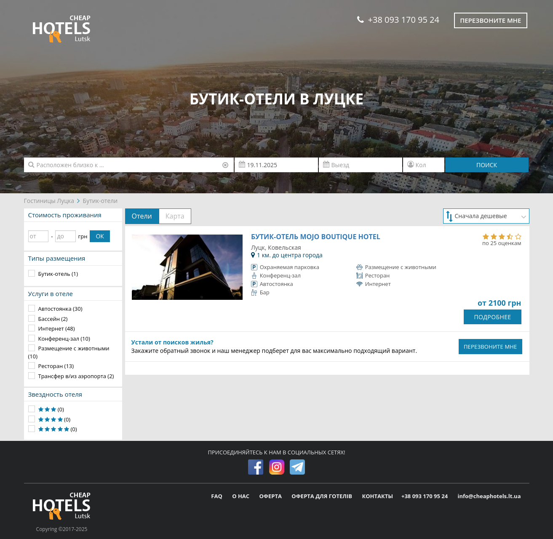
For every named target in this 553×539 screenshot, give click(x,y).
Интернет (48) (56, 328)
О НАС (241, 496)
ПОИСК (486, 165)
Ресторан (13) (56, 366)
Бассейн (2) (53, 319)
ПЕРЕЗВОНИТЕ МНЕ (490, 346)
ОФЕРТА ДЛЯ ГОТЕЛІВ (322, 496)
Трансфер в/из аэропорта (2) (76, 376)
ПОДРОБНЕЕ (492, 317)
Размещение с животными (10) (69, 352)
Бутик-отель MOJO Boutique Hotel (315, 236)
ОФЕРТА (271, 496)
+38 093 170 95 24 (398, 19)
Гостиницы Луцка (49, 201)
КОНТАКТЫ (377, 496)
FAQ (217, 496)
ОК (100, 236)
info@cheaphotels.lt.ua (489, 496)
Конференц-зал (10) (64, 338)
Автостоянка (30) (60, 308)
